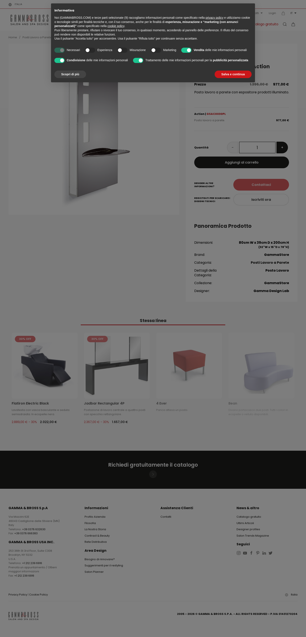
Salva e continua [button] (233, 74)
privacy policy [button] (214, 17)
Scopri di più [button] (70, 74)
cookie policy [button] (116, 26)
